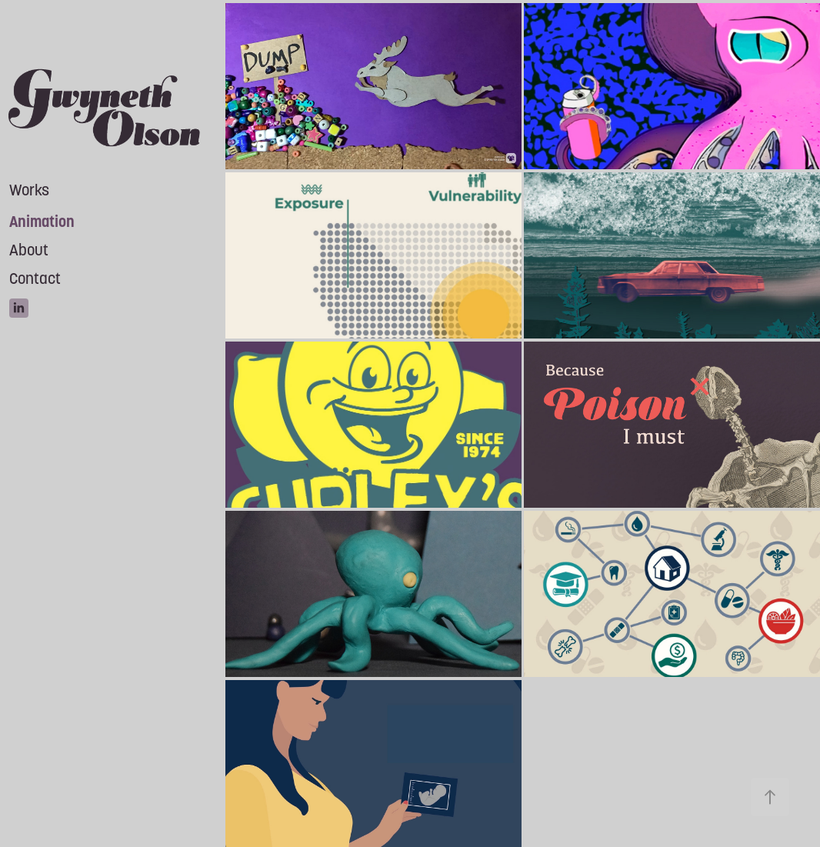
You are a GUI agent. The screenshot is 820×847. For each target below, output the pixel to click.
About (28, 250)
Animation (42, 222)
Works (29, 190)
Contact (35, 278)
